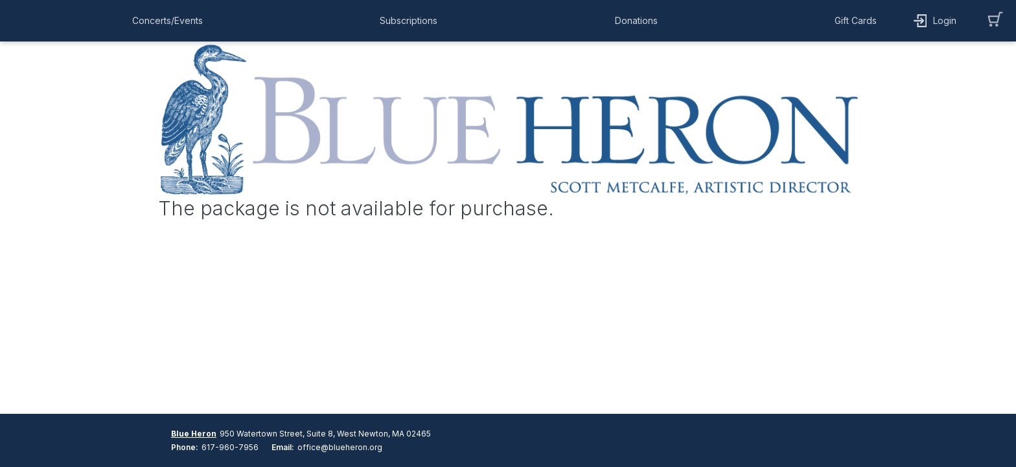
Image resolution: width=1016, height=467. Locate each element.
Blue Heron (193, 433)
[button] (170, 21)
